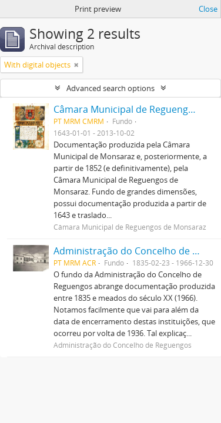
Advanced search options (110, 88)
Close (208, 9)
